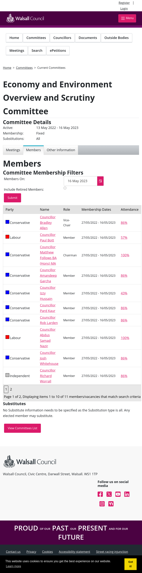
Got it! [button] (130, 564)
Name (44, 209)
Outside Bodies (116, 37)
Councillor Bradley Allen (48, 222)
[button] (100, 181)
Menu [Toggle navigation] (127, 18)
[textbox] (84, 181)
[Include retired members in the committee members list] (65, 188)
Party (10, 209)
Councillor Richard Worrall (48, 375)
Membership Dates (96, 209)
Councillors (62, 37)
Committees (36, 37)
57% (124, 237)
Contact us (13, 552)
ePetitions (58, 50)
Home (14, 37)
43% (124, 293)
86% (124, 222)
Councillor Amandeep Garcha (48, 275)
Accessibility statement (74, 552)
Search (37, 50)
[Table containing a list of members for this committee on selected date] (72, 303)
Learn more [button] (13, 566)
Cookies (47, 552)
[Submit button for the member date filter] (12, 198)
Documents (88, 37)
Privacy (31, 552)
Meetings (16, 50)
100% (125, 255)
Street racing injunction (112, 552)
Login (124, 8)
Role (66, 209)
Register (124, 3)
